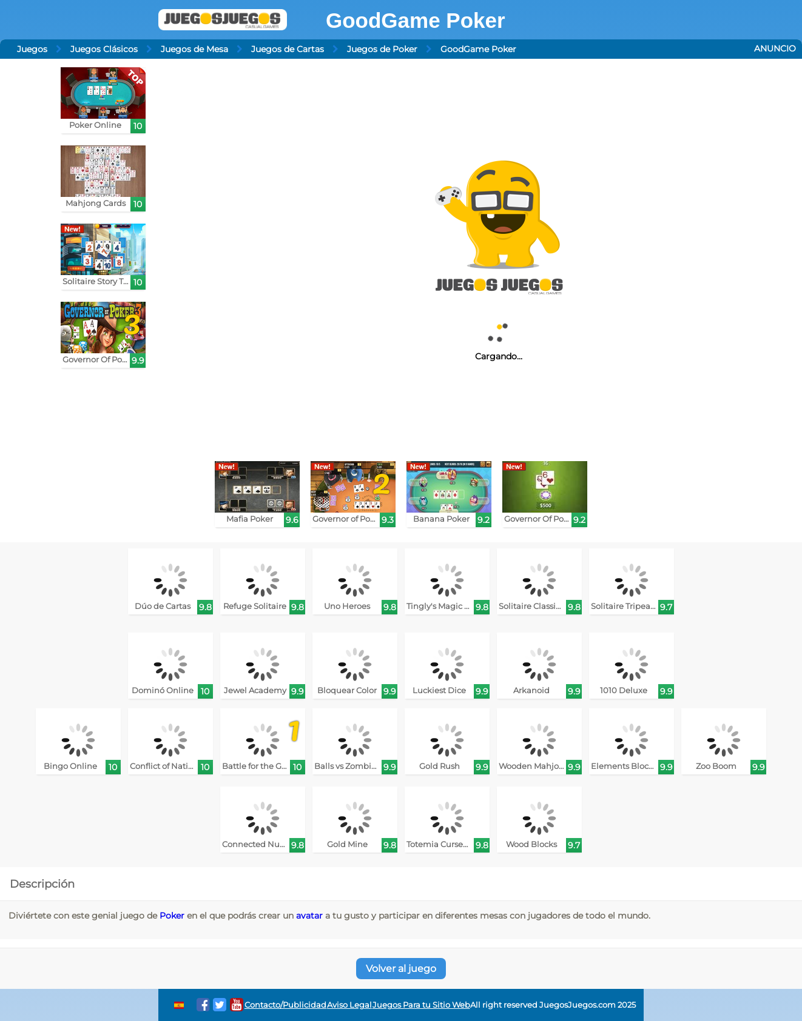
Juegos (32, 49)
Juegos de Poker (382, 49)
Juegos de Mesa (194, 49)
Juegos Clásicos (104, 49)
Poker (172, 915)
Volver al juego (401, 968)
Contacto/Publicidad (285, 1004)
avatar (309, 915)
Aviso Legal (349, 1004)
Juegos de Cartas (287, 49)
